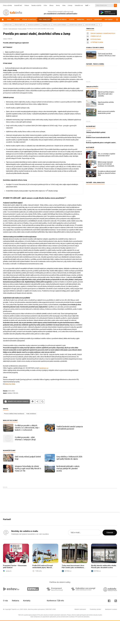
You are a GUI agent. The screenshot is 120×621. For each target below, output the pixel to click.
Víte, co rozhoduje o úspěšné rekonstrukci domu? (106, 155)
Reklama (15, 601)
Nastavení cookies (111, 609)
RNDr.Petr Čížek (10, 384)
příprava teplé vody (19, 24)
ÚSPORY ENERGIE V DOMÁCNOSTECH (102, 33)
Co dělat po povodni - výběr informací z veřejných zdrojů (25, 438)
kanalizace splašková (34, 24)
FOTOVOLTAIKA (95, 39)
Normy (58, 5)
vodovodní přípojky (90, 24)
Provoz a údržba (22, 28)
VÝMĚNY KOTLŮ (95, 36)
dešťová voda (8, 24)
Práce (45, 5)
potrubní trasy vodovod (75, 24)
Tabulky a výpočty (36, 5)
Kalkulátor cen (79, 5)
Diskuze (27, 5)
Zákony (51, 5)
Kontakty (26, 601)
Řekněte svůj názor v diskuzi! (18, 401)
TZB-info (5, 28)
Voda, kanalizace (12, 28)
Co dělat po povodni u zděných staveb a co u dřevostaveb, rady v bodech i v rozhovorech (27, 427)
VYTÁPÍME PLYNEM (96, 42)
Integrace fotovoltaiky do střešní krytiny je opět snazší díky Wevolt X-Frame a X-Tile (28, 468)
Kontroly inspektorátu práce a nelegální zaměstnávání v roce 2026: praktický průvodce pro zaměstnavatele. (101, 142)
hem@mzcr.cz (43, 368)
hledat (42, 402)
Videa (63, 5)
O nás (5, 601)
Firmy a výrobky (7, 5)
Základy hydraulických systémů (95, 132)
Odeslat (109, 533)
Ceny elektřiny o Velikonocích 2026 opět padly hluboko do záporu (69, 458)
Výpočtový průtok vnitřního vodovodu (106, 103)
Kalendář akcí (18, 5)
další (99, 24)
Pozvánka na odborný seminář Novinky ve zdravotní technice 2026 (107, 173)
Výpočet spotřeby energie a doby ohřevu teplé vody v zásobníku (106, 94)
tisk (33, 402)
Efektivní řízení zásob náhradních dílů (98, 137)
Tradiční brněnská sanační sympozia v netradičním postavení (69, 427)
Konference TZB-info (55, 601)
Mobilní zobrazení (80, 609)
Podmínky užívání (95, 609)
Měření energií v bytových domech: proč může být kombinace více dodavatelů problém (106, 164)
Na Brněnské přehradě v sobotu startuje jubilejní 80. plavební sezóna (67, 468)
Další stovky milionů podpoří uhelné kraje (28, 458)
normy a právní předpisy (60, 24)
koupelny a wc (46, 24)
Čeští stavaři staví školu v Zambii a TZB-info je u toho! (106, 55)
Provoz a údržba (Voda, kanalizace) (14, 413)
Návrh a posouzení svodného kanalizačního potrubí (106, 112)
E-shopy (70, 5)
